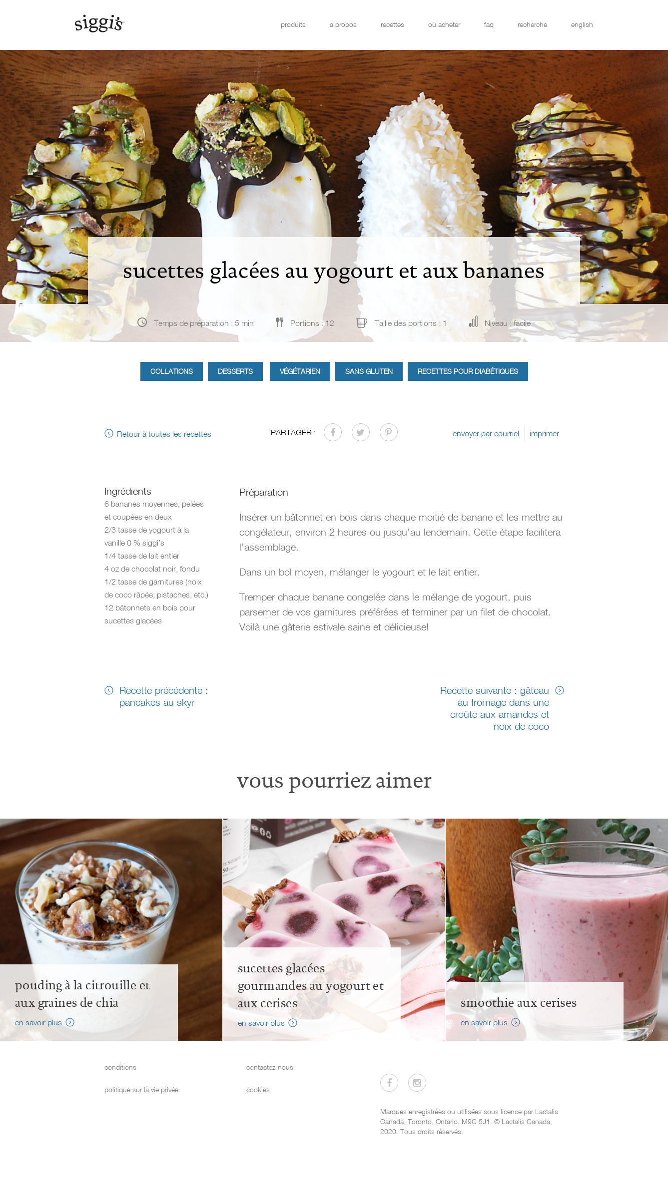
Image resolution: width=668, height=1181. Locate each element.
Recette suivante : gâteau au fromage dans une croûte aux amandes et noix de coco (494, 708)
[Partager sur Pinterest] (389, 432)
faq (489, 24)
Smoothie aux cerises (519, 1002)
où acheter (444, 24)
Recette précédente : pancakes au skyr (163, 696)
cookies (258, 1089)
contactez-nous (269, 1067)
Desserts (235, 371)
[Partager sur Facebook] (333, 432)
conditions (120, 1067)
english (582, 24)
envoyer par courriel (486, 433)
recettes (392, 24)
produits (293, 24)
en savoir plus (38, 1022)
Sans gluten (369, 371)
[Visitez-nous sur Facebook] (389, 1083)
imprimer (544, 433)
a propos (343, 24)
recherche (532, 24)
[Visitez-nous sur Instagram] (417, 1083)
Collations (171, 371)
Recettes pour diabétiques (468, 371)
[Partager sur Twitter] (361, 432)
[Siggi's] (99, 22)
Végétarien (300, 371)
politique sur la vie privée (141, 1089)
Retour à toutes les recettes (164, 434)
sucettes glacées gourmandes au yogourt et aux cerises (311, 986)
